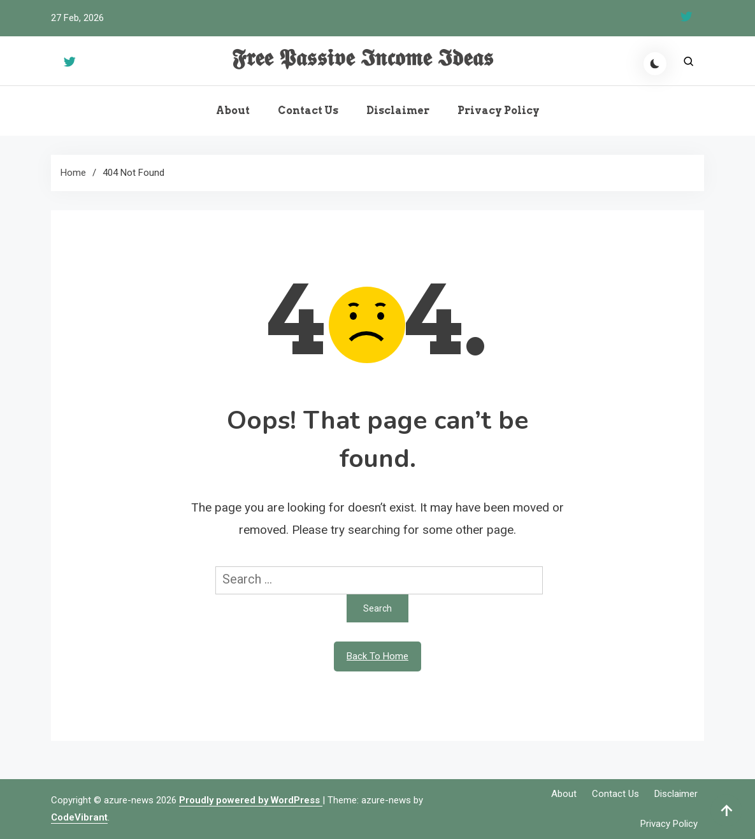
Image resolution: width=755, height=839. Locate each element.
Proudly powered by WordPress (250, 800)
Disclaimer (397, 110)
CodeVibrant (79, 817)
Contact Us (308, 110)
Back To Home (377, 656)
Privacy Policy (498, 110)
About (233, 110)
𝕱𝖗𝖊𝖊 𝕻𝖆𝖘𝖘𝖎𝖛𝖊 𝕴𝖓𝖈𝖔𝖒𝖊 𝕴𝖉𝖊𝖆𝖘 (362, 58)
